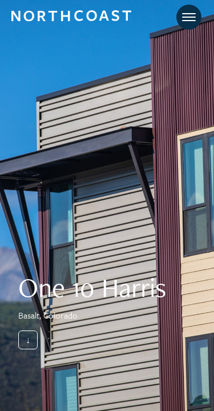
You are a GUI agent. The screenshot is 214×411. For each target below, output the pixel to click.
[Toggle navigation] (189, 17)
